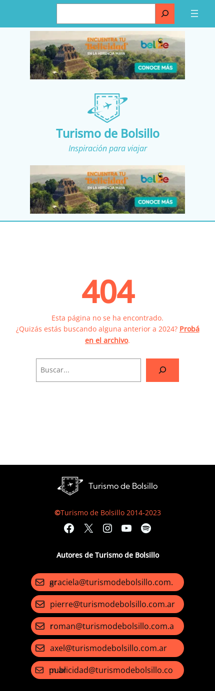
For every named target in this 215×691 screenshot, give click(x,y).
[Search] (162, 370)
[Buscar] (165, 13)
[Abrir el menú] (194, 13)
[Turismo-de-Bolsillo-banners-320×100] (107, 76)
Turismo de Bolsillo (108, 133)
